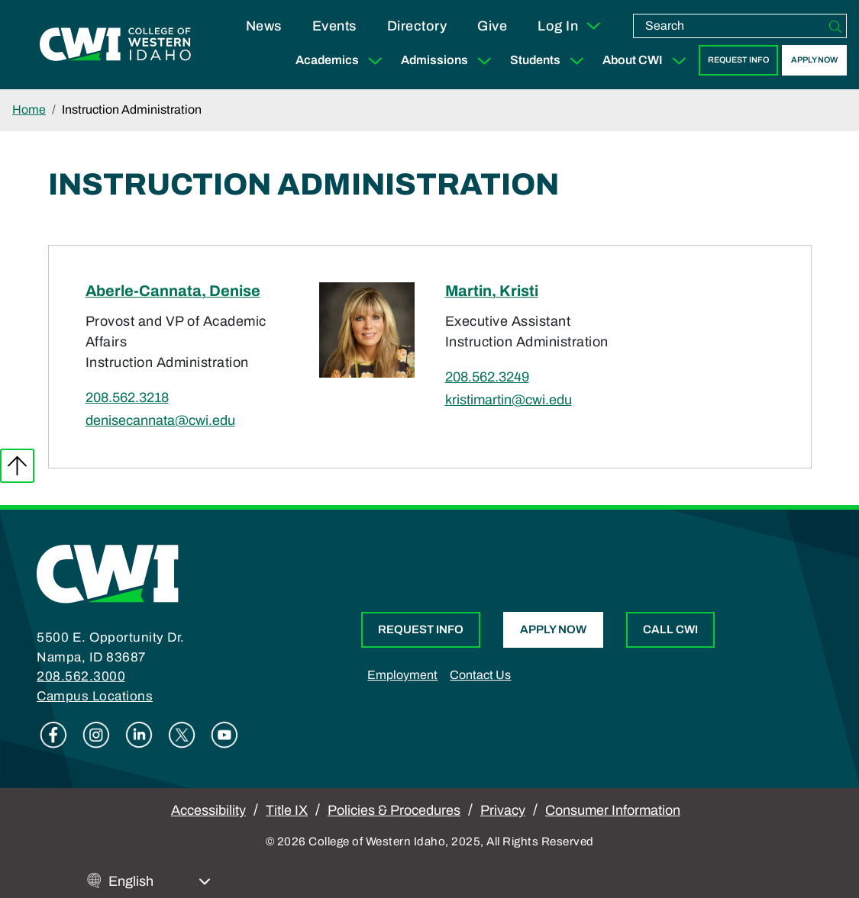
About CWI (647, 60)
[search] (729, 25)
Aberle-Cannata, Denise (173, 290)
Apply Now (814, 60)
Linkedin (139, 735)
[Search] (835, 26)
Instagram (96, 735)
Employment (402, 674)
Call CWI (670, 629)
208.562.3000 (81, 676)
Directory (417, 26)
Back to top (17, 466)
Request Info (738, 60)
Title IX (287, 810)
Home (29, 109)
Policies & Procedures (394, 810)
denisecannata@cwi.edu (160, 420)
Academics (342, 60)
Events (334, 26)
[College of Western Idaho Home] (115, 44)
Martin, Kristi (491, 290)
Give (492, 26)
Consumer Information (612, 810)
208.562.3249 (487, 377)
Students (550, 60)
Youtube (224, 735)
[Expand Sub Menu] (375, 60)
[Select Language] (159, 881)
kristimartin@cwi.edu (508, 399)
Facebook (53, 735)
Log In (570, 26)
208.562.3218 (127, 397)
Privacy (502, 810)
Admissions (449, 60)
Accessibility (208, 810)
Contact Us (480, 674)
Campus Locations (95, 696)
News (264, 26)
